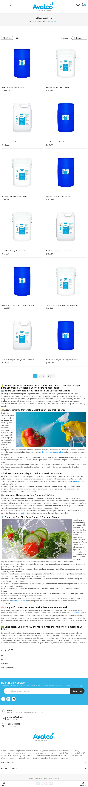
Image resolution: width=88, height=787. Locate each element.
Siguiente (53, 376)
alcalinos (76, 481)
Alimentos (7, 650)
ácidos (76, 613)
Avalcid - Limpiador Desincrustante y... (15, 87)
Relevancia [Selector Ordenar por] (79, 38)
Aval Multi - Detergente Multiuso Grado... (59, 196)
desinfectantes (18, 601)
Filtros (7, 38)
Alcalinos (4, 659)
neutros (23, 513)
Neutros (4, 663)
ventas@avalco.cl (15, 717)
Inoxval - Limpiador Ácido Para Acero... (59, 142)
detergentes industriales (52, 452)
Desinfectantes (7, 668)
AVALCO (10, 710)
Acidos (3, 655)
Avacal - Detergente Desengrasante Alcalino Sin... (18, 305)
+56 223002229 (13, 724)
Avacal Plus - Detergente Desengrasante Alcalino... (63, 360)
